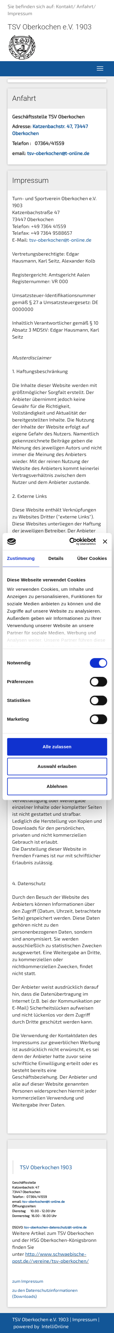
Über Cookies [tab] (92, 558)
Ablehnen (57, 786)
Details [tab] (56, 558)
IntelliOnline (55, 1326)
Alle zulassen (57, 746)
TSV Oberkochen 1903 (46, 1167)
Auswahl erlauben (56, 766)
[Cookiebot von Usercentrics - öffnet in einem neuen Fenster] (71, 541)
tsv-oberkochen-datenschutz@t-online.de (55, 1227)
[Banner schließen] (105, 541)
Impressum (84, 1319)
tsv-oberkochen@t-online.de (58, 153)
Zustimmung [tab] (21, 558)
